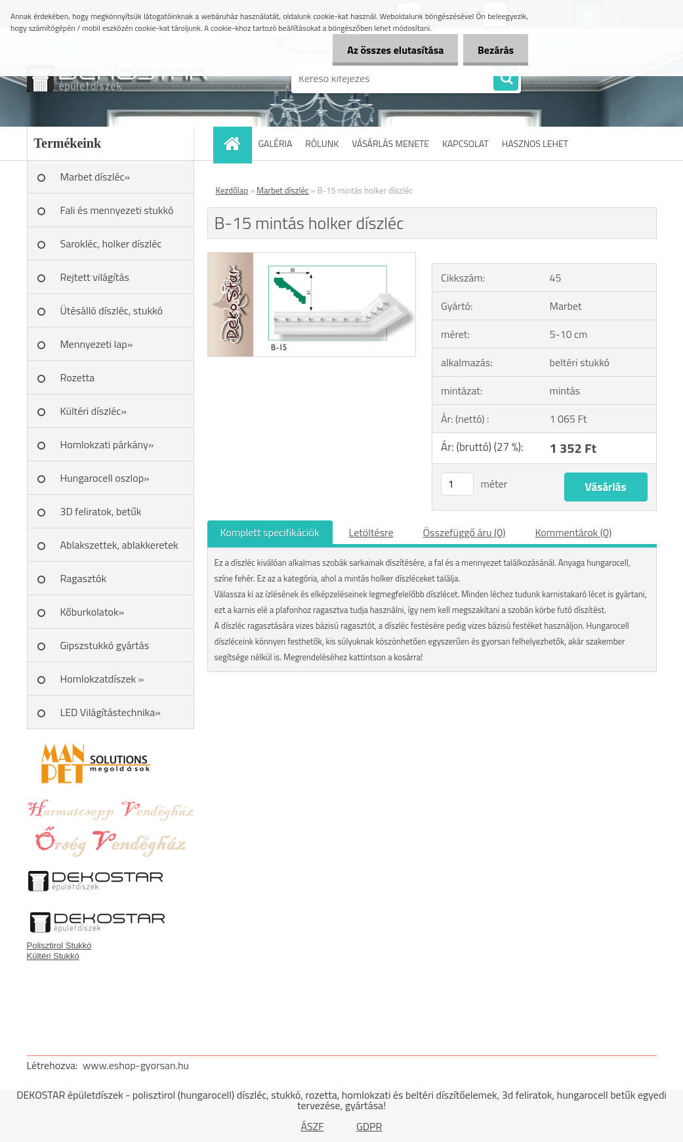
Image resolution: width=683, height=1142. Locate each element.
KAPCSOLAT (465, 143)
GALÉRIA (276, 143)
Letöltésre (371, 532)
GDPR (369, 1126)
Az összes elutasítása (389, 50)
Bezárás (494, 50)
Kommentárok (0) (573, 532)
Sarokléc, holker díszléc (111, 243)
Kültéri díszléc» (93, 411)
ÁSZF (312, 1126)
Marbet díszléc (283, 190)
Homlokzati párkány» (107, 444)
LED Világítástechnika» (110, 712)
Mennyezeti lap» (96, 344)
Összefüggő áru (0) (464, 532)
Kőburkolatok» (92, 612)
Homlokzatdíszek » (102, 679)
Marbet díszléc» (95, 176)
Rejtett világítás (94, 277)
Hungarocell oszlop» (105, 478)
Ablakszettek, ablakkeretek (119, 545)
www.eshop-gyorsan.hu (136, 1065)
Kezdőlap (232, 190)
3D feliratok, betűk (101, 511)
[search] (506, 78)
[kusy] (457, 484)
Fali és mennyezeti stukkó (117, 210)
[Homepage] (237, 143)
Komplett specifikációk (270, 532)
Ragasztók (83, 578)
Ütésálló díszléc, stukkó (111, 310)
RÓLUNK (322, 143)
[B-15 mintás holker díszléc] (312, 258)
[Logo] (117, 78)
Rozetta (77, 377)
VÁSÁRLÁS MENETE (390, 143)
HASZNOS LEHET (535, 143)
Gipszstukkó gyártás (105, 645)
